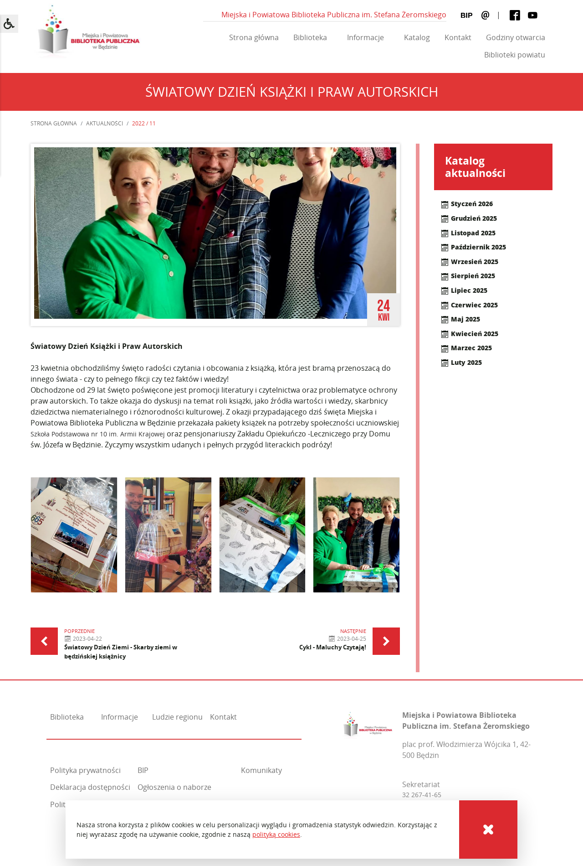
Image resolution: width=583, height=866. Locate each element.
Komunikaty (261, 770)
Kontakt (458, 37)
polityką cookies (276, 834)
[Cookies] (488, 829)
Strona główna (254, 37)
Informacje (365, 37)
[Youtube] (532, 15)
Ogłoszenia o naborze (174, 787)
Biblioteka (310, 37)
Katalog (417, 37)
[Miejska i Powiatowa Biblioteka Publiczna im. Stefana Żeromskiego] (368, 723)
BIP (143, 770)
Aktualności (104, 123)
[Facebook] (515, 15)
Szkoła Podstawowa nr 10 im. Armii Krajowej (98, 434)
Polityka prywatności (85, 770)
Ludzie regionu (177, 717)
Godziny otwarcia (515, 37)
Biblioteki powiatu (514, 55)
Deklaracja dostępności (90, 787)
